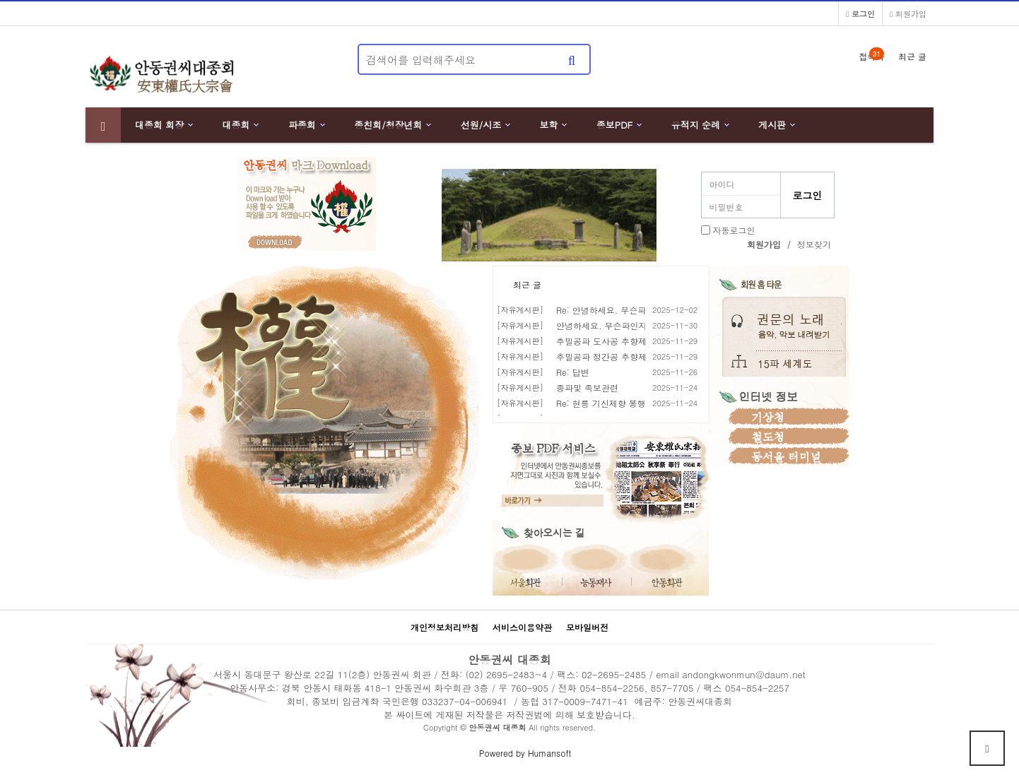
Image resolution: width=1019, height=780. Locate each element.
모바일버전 (587, 627)
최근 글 (527, 284)
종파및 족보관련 (587, 388)
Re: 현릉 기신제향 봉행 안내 (611, 403)
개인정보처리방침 (444, 627)
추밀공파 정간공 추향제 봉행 (611, 356)
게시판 (772, 124)
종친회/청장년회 (388, 124)
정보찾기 (814, 244)
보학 (549, 124)
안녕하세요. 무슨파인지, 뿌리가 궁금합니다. (641, 325)
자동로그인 (734, 230)
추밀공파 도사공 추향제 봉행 (611, 341)
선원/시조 (481, 124)
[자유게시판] (520, 310)
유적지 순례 (695, 124)
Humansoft (549, 753)
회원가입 (908, 13)
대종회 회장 (159, 124)
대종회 (236, 124)
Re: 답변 (572, 372)
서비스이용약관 (522, 627)
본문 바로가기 (0, 0)
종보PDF (614, 124)
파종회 (302, 124)
